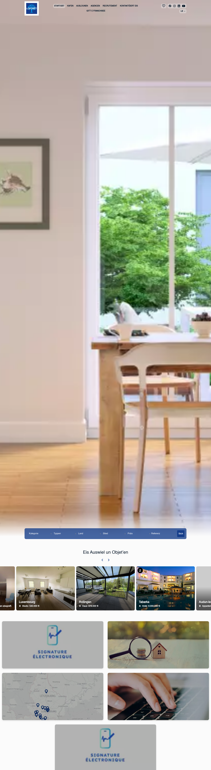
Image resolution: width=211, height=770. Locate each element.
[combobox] (40, 533)
